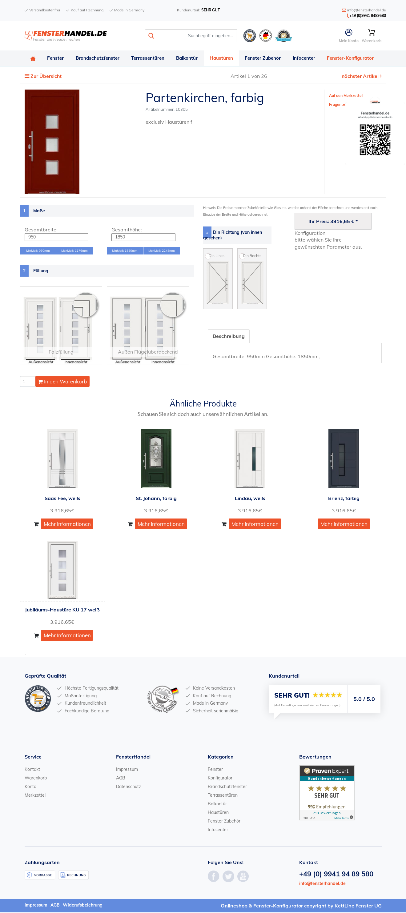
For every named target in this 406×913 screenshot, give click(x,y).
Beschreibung (229, 336)
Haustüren (224, 58)
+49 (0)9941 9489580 (367, 15)
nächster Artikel (360, 77)
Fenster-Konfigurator (354, 58)
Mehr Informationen (67, 524)
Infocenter (307, 58)
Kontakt (32, 770)
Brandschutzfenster (99, 58)
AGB (120, 778)
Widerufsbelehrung (83, 905)
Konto (30, 787)
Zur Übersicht (46, 77)
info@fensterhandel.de (322, 884)
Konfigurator (220, 778)
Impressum (127, 770)
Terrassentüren (149, 58)
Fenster (56, 58)
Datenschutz (128, 787)
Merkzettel (35, 796)
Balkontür (189, 58)
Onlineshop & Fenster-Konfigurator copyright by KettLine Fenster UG (301, 906)
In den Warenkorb (62, 382)
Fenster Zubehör (266, 58)
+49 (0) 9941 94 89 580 (336, 874)
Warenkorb (36, 778)
